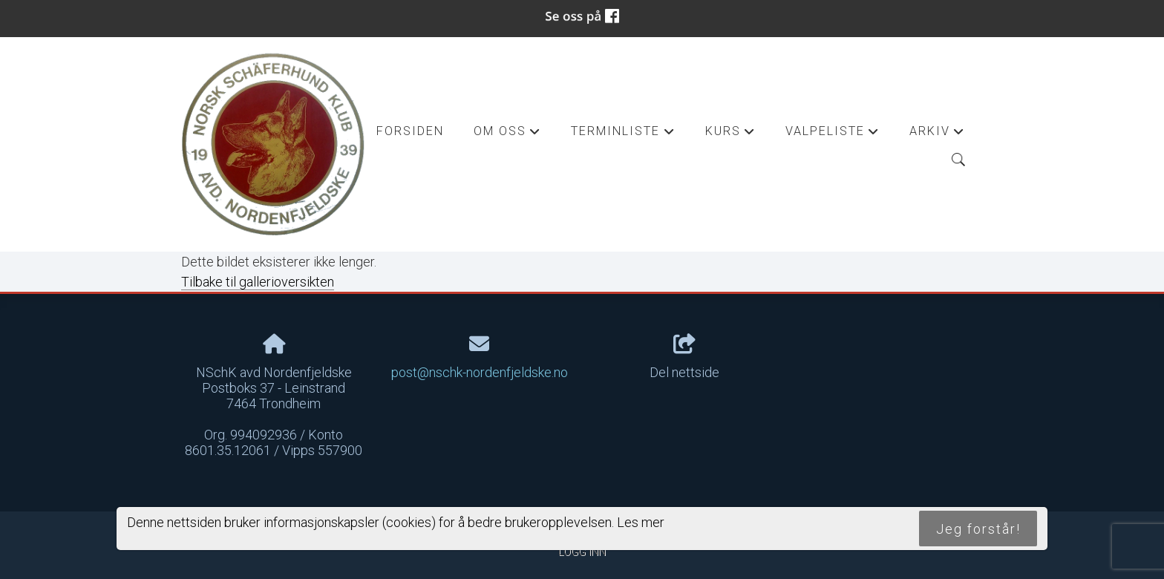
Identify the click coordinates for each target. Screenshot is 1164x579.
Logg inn (582, 552)
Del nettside (684, 357)
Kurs (730, 135)
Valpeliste (832, 135)
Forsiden (410, 131)
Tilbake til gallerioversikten (257, 282)
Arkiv (937, 135)
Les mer (640, 522)
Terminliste (623, 135)
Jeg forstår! (978, 529)
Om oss (507, 135)
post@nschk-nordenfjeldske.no (479, 372)
